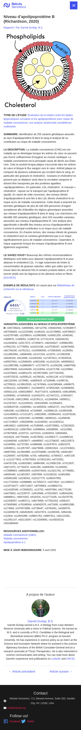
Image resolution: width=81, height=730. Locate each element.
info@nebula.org (16, 707)
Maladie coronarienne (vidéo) (20, 534)
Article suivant (61, 671)
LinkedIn (56, 658)
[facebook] (12, 721)
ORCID (70, 658)
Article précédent (22, 671)
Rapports (9, 27)
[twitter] (27, 721)
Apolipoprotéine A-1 (14, 542)
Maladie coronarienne (16, 538)
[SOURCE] (10, 277)
